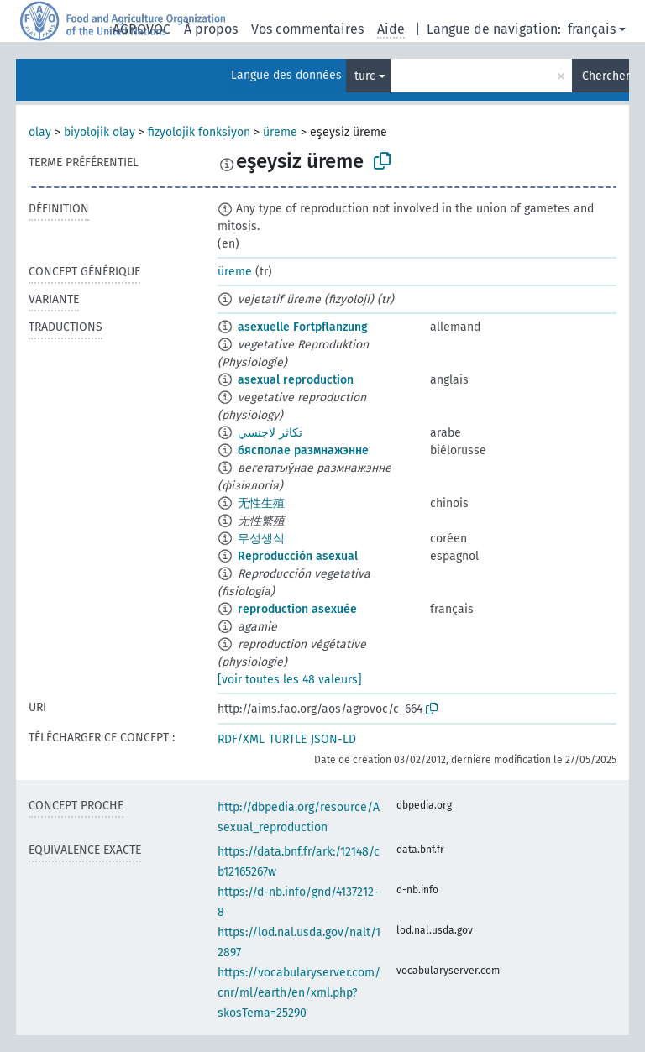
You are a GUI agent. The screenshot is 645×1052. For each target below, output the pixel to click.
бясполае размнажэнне (303, 450)
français (592, 29)
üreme (280, 132)
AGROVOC (141, 29)
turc (364, 76)
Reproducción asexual (298, 556)
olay (40, 132)
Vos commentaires (307, 29)
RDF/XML (241, 739)
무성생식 (261, 538)
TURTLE (288, 739)
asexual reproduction (296, 380)
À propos (211, 29)
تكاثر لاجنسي (270, 433)
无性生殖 (261, 503)
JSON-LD (333, 739)
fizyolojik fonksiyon (199, 132)
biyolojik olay (99, 132)
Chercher (605, 76)
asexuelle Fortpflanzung (303, 327)
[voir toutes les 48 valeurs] (290, 680)
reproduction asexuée (297, 609)
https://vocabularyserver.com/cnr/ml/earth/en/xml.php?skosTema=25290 (299, 993)
